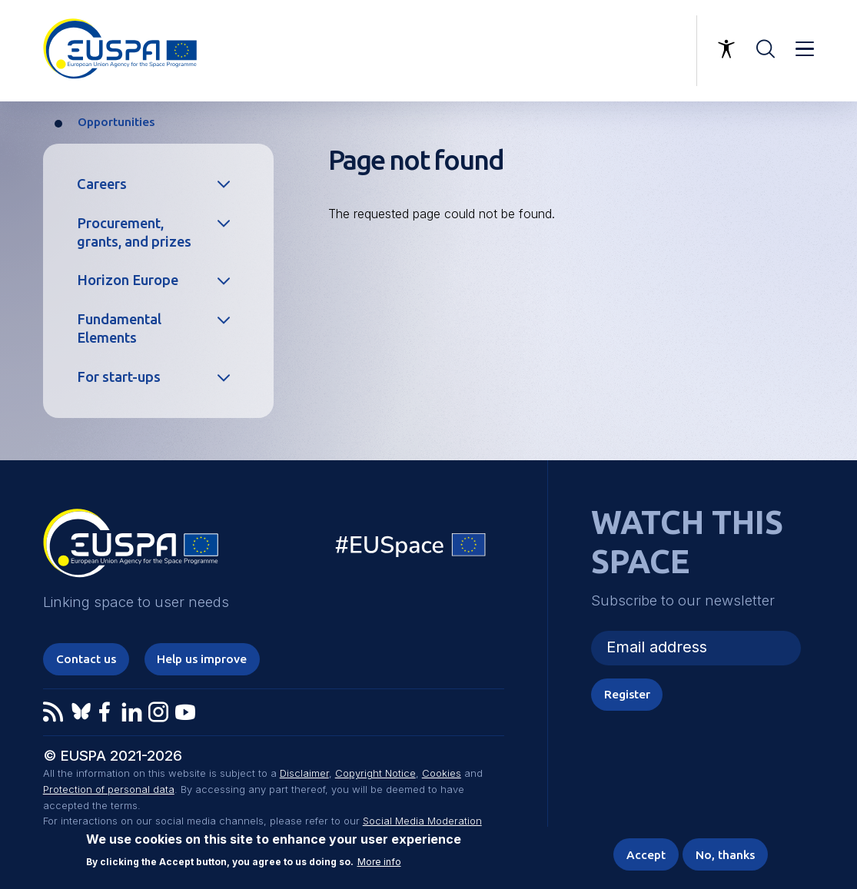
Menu (805, 49)
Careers (102, 183)
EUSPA (130, 549)
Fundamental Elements (119, 328)
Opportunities (116, 121)
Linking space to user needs (606, 50)
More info (379, 862)
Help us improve (202, 658)
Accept (646, 854)
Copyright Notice (375, 773)
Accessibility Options (726, 49)
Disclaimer (304, 773)
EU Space (411, 548)
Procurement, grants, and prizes (134, 232)
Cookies (441, 773)
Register (627, 694)
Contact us (86, 658)
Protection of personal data (108, 789)
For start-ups (119, 376)
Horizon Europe (127, 279)
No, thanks (725, 854)
